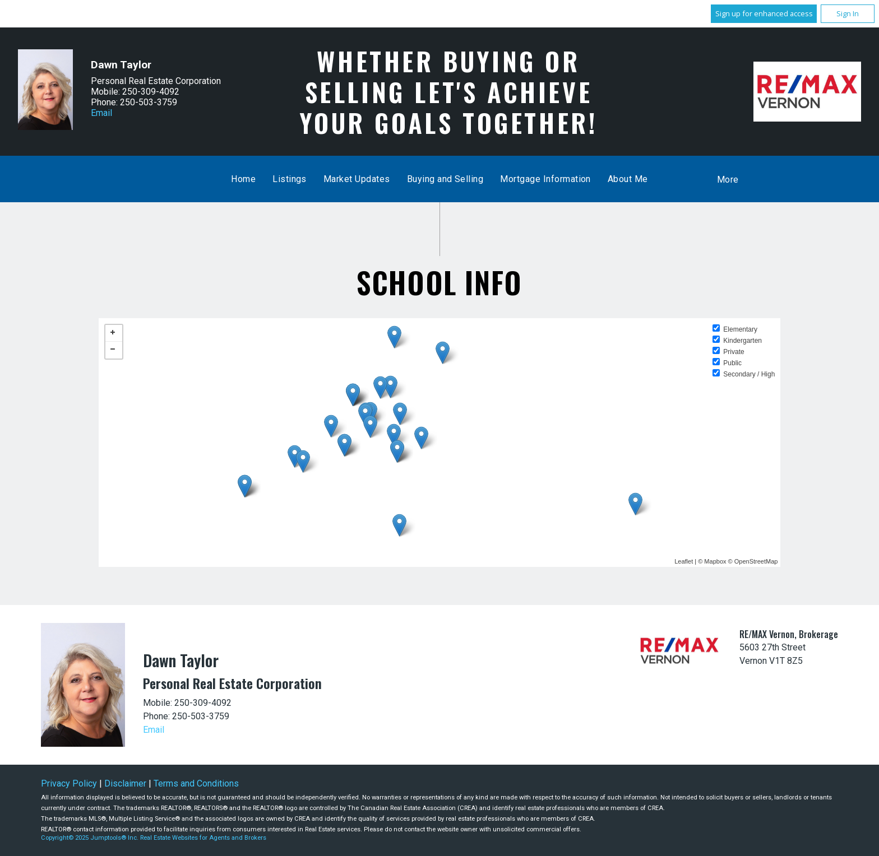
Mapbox (715, 561)
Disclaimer (125, 783)
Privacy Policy (69, 783)
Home (243, 179)
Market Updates (356, 179)
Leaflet (683, 561)
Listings (289, 179)
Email (101, 113)
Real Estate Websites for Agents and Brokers (203, 837)
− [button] (113, 350)
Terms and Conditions (196, 783)
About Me (628, 179)
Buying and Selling (445, 179)
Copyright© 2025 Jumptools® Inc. (89, 837)
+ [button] (113, 333)
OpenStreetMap (756, 561)
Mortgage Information (545, 179)
